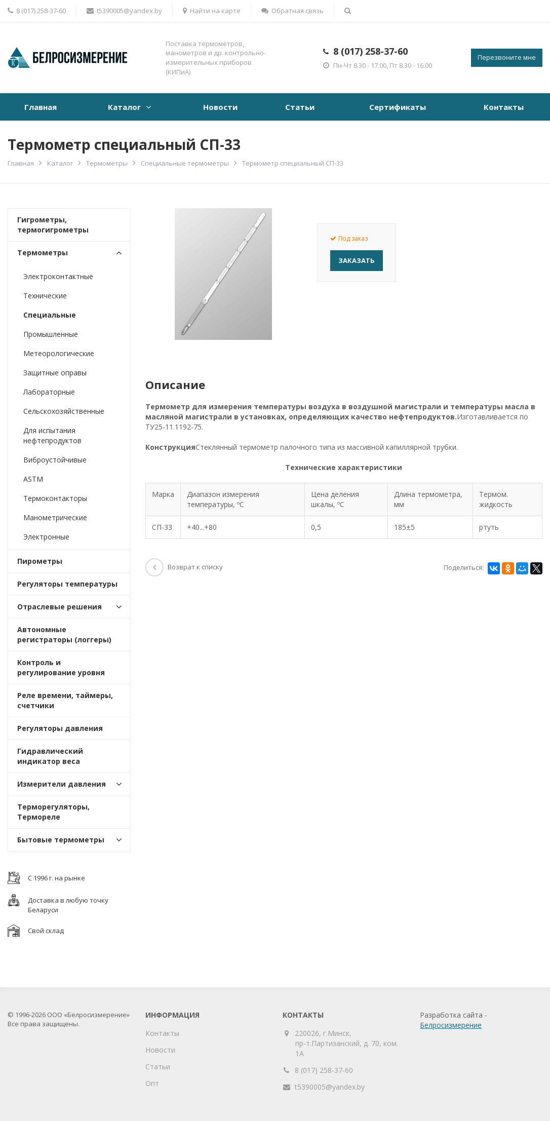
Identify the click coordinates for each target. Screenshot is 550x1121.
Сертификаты (397, 107)
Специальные (49, 315)
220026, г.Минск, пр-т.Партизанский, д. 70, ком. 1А (346, 1043)
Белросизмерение (451, 1025)
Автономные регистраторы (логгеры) (64, 634)
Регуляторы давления (60, 728)
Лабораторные (49, 392)
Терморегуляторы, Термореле (53, 812)
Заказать (356, 260)
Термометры (107, 163)
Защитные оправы (55, 372)
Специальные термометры (185, 163)
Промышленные (50, 334)
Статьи (300, 107)
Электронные (46, 537)
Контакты (504, 107)
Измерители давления (61, 784)
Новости (220, 107)
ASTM (33, 479)
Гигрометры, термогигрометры (53, 225)
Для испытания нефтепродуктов (52, 435)
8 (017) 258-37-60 (370, 51)
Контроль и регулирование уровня (61, 667)
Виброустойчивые (55, 460)
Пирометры (39, 561)
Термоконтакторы (55, 498)
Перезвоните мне (507, 57)
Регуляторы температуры (67, 584)
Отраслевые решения (59, 606)
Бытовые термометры (60, 839)
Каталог (124, 107)
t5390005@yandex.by (124, 10)
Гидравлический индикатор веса (50, 756)
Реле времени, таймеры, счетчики (65, 700)
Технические (45, 295)
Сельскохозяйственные (63, 411)
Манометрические (55, 517)
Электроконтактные (58, 276)
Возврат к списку (184, 566)
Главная (40, 107)
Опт (152, 1083)
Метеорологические (58, 353)
